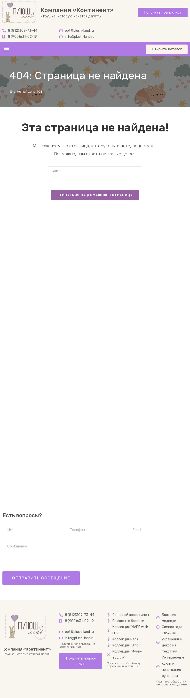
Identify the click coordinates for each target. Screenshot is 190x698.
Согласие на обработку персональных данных (123, 664)
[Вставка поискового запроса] (95, 171)
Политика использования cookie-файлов (77, 645)
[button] (6, 49)
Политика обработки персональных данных (171, 683)
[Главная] (11, 91)
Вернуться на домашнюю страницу (95, 195)
